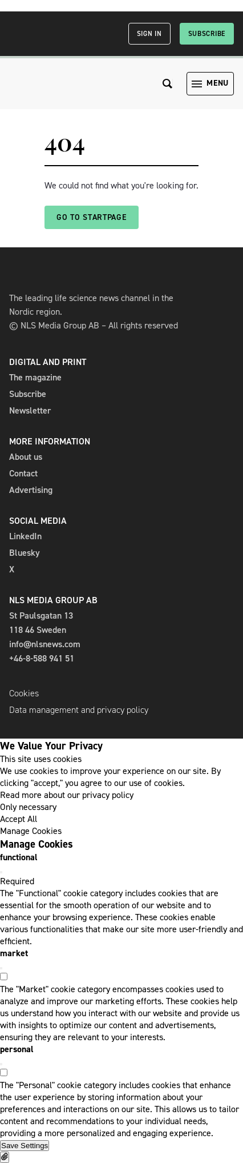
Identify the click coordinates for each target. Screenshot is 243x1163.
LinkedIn (25, 536)
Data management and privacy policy (78, 710)
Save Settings (24, 1145)
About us (25, 457)
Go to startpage (91, 217)
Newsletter (30, 410)
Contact (23, 473)
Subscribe (206, 33)
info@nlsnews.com (44, 644)
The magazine (35, 377)
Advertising (30, 490)
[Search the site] (168, 84)
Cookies (24, 693)
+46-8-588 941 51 (41, 658)
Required (17, 881)
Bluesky (24, 553)
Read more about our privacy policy (66, 795)
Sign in (149, 33)
